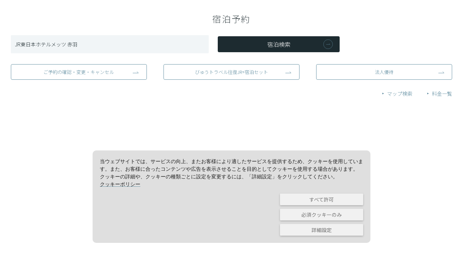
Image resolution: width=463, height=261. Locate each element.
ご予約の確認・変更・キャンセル (78, 72)
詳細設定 (321, 229)
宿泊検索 (278, 44)
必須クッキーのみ (321, 214)
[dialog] (231, 196)
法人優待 (384, 72)
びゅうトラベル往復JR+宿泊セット (231, 72)
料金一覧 (442, 93)
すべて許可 (321, 199)
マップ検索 (399, 93)
